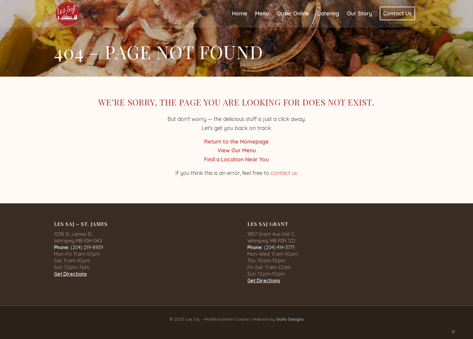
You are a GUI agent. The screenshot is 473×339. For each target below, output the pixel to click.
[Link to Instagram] (453, 331)
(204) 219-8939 (87, 247)
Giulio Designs (290, 319)
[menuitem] (239, 13)
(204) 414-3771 (279, 247)
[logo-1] (67, 14)
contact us (284, 173)
